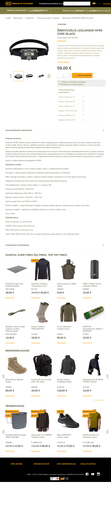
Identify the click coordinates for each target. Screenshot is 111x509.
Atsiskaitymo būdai (42, 473)
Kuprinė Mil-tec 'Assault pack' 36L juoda (41, 380)
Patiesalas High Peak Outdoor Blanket (14, 285)
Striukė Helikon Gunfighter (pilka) (64, 380)
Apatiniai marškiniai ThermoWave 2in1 (39, 285)
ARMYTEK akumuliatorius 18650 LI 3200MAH (93, 328)
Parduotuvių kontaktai (50, 3)
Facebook (87, 494)
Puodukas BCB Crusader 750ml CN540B (16, 436)
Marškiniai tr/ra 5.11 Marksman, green (91, 436)
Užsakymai (84, 475)
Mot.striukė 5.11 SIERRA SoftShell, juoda (41, 436)
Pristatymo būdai (41, 475)
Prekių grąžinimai (87, 473)
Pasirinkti (11, 298)
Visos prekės (99, 400)
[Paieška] (76, 4)
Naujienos (68, 10)
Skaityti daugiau (63, 62)
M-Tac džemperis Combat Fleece (64, 327)
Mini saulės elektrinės (87, 500)
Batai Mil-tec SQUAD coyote (14, 380)
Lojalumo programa (65, 470)
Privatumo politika (41, 484)
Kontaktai (14, 470)
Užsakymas (38, 470)
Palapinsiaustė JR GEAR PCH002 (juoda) (93, 380)
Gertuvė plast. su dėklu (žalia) (66, 285)
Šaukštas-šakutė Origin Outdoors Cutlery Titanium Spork (15, 328)
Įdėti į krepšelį (82, 75)
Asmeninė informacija (89, 470)
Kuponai (83, 484)
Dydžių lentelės (63, 486)
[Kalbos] (95, 3)
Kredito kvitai (85, 478)
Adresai (83, 481)
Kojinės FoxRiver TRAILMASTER (38, 327)
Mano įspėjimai (86, 486)
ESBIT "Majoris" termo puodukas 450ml (92, 285)
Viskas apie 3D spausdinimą (28, 500)
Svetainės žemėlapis (65, 489)
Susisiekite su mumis (42, 486)
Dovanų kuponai (97, 10)
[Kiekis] (63, 75)
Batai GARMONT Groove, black (64, 436)
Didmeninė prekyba (18, 478)
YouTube (93, 494)
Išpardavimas (81, 10)
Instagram (98, 494)
